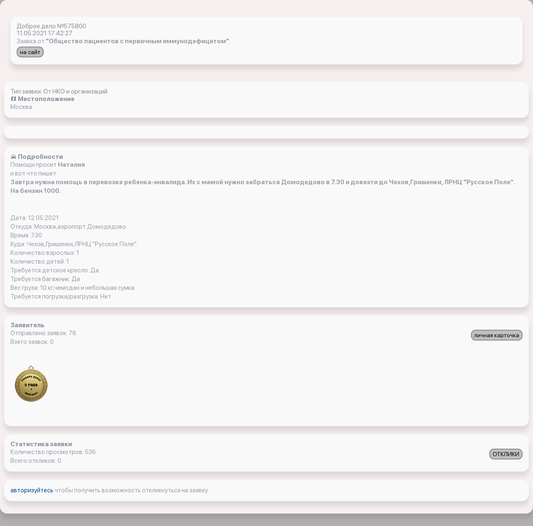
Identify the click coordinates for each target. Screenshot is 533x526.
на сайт (30, 52)
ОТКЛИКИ (506, 454)
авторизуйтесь (32, 490)
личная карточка (496, 335)
